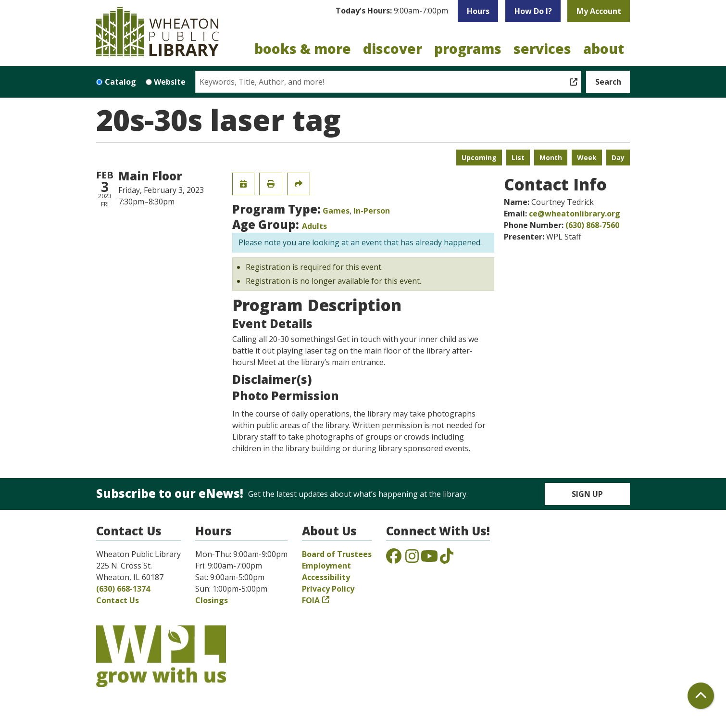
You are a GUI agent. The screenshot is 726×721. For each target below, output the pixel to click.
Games (336, 210)
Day (618, 157)
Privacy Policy (328, 588)
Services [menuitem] (542, 48)
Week (587, 157)
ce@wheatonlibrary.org (574, 213)
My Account (598, 11)
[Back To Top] (701, 696)
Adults (314, 226)
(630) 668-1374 (123, 588)
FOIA (311, 600)
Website (170, 81)
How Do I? (533, 11)
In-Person (371, 210)
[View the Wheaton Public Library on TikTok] (446, 559)
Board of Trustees (337, 554)
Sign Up (587, 494)
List (518, 157)
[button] (392, 11)
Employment (326, 565)
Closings (211, 600)
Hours (478, 11)
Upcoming (479, 157)
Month (550, 157)
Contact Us (117, 600)
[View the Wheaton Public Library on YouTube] (429, 559)
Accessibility (326, 577)
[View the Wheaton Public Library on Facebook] (393, 559)
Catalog (120, 81)
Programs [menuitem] (467, 48)
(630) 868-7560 (592, 225)
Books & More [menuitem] (302, 48)
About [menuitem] (603, 48)
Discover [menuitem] (392, 48)
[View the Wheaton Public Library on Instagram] (412, 559)
